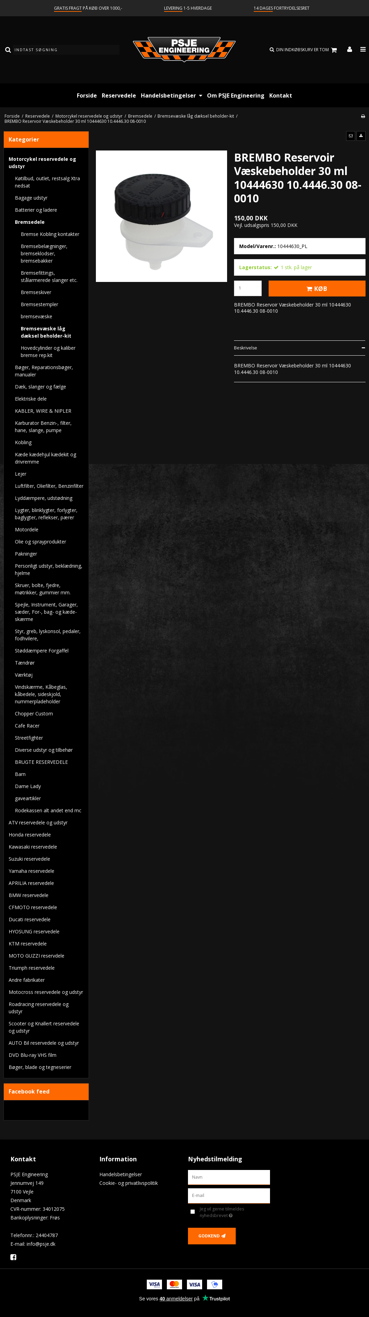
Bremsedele (30, 222)
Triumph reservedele (32, 967)
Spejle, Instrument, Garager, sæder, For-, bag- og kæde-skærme (46, 611)
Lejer (20, 473)
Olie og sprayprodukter (40, 541)
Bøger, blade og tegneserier (40, 1067)
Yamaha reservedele (31, 871)
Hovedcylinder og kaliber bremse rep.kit (48, 351)
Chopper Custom (34, 713)
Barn (20, 774)
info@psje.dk (41, 1244)
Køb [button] (315, 288)
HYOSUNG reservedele (34, 931)
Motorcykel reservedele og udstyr (42, 163)
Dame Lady (28, 786)
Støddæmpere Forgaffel (42, 650)
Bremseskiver (36, 292)
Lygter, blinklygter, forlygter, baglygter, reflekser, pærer (46, 514)
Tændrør (25, 662)
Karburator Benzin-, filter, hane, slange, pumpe (43, 426)
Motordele (26, 529)
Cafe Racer (27, 725)
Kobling (23, 442)
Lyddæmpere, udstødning (43, 498)
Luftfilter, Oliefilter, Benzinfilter (49, 486)
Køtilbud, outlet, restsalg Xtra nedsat (47, 182)
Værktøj (24, 674)
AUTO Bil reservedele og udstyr (44, 1043)
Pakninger (26, 553)
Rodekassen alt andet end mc (48, 810)
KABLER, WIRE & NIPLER (43, 411)
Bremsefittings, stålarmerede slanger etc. (49, 276)
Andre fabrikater (27, 980)
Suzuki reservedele (29, 859)
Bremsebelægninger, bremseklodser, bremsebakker (44, 253)
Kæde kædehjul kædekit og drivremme (45, 458)
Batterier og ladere (36, 210)
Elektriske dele (31, 398)
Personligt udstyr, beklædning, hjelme (48, 569)
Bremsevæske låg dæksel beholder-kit (46, 332)
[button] (350, 136)
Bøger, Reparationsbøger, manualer (44, 371)
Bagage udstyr (31, 197)
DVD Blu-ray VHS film (32, 1055)
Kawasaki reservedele (33, 846)
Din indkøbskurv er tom (307, 50)
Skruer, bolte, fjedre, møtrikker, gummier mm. (43, 589)
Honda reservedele (30, 834)
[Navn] (229, 1176)
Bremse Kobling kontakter (50, 234)
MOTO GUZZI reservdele (36, 955)
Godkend (209, 1236)
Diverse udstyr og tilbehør (44, 750)
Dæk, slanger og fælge (40, 386)
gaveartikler (28, 798)
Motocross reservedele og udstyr (46, 992)
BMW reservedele (28, 895)
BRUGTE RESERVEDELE (41, 762)
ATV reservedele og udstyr (38, 822)
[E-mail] (229, 1195)
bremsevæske (36, 316)
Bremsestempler (39, 304)
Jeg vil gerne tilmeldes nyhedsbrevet (233, 1212)
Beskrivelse (245, 348)
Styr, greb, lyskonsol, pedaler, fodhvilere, (48, 635)
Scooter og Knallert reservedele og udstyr (44, 1027)
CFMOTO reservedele (33, 907)
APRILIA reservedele (31, 883)
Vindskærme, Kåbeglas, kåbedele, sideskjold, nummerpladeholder (41, 694)
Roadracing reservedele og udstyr (39, 1008)
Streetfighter (29, 737)
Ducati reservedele (30, 919)
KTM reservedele (28, 943)
